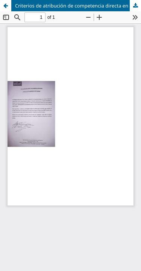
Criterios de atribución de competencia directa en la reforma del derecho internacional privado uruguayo (78, 5)
